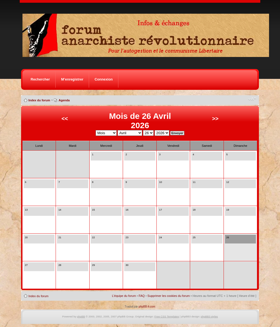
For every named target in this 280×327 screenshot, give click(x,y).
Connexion (104, 79)
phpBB (81, 316)
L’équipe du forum (124, 295)
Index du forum (39, 100)
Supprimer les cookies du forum (168, 295)
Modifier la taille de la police (252, 99)
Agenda (64, 100)
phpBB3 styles (209, 316)
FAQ (142, 295)
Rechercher (40, 79)
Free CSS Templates (167, 316)
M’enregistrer (72, 79)
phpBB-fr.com (147, 306)
